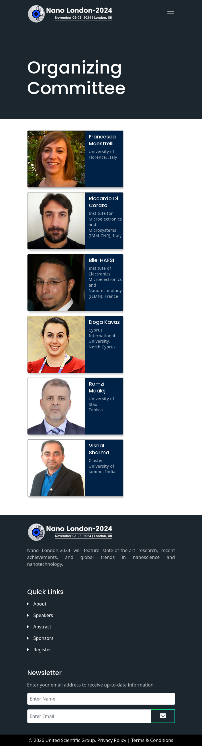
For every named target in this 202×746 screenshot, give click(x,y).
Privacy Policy (111, 740)
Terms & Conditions (152, 740)
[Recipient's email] (89, 716)
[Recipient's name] (101, 699)
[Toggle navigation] (170, 13)
